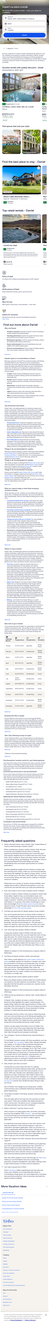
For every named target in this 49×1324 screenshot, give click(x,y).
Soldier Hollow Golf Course (27, 472)
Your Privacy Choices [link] (8, 1282)
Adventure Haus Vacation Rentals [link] (12, 1201)
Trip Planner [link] (12, 1170)
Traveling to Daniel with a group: (18, 500)
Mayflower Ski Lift (14, 457)
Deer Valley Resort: (13, 439)
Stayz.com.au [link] (6, 1305)
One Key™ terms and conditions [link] (11, 1270)
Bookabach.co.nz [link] (7, 1302)
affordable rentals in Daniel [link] (29, 904)
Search (24, 35)
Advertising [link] (6, 1250)
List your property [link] (7, 1229)
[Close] (46, 1315)
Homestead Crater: (13, 423)
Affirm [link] (27, 1056)
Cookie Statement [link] (7, 1279)
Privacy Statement (16, 1320)
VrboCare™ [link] (28, 1113)
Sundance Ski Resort (11, 455)
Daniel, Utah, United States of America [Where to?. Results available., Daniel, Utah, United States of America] (21, 19)
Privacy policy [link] (6, 1276)
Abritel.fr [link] (5, 1296)
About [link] (4, 1258)
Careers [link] (5, 1261)
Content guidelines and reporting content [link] (14, 1285)
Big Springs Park (27, 466)
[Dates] (24, 23)
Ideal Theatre (10, 477)
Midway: (10, 600)
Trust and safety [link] (7, 1235)
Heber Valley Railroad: (14, 432)
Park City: (10, 564)
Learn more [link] (5, 319)
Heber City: (11, 582)
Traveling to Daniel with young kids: (19, 510)
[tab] (8, 1193)
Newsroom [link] (6, 1267)
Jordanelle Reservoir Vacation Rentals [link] (13, 1209)
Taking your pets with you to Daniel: (19, 519)
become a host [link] (8, 1081)
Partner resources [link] (7, 1238)
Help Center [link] (42, 1158)
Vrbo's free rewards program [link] (22, 908)
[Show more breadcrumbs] (4, 48)
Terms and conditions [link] (8, 1273)
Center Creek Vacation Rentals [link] (11, 1205)
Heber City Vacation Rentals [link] (10, 1212)
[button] (24, 324)
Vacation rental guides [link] (9, 1241)
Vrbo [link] (4, 1293)
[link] (38, 167)
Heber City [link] (10, 48)
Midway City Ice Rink (34, 463)
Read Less (7, 354)
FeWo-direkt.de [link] (7, 1299)
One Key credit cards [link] (8, 1244)
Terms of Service (30, 1320)
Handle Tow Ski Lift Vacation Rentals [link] (12, 1198)
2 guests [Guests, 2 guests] (10, 30)
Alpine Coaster (33, 464)
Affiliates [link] (5, 1264)
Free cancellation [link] (19, 1042)
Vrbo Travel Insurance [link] (8, 1247)
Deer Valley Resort (11, 453)
